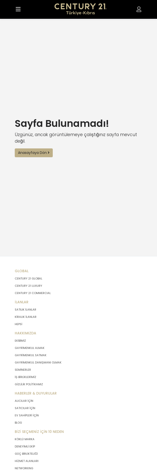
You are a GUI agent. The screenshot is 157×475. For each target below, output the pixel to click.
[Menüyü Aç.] (18, 9)
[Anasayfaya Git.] (81, 9)
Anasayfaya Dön (34, 152)
